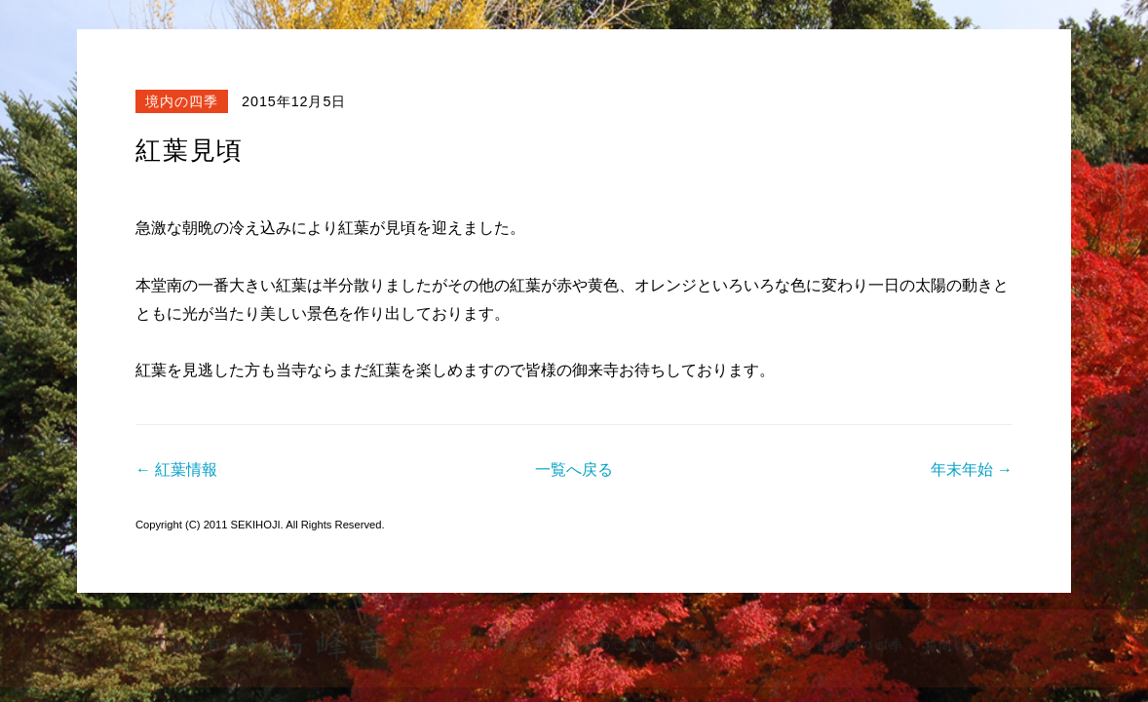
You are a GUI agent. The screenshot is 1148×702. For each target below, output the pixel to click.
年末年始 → (972, 469)
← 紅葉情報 (176, 469)
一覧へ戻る (574, 469)
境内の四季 (181, 101)
